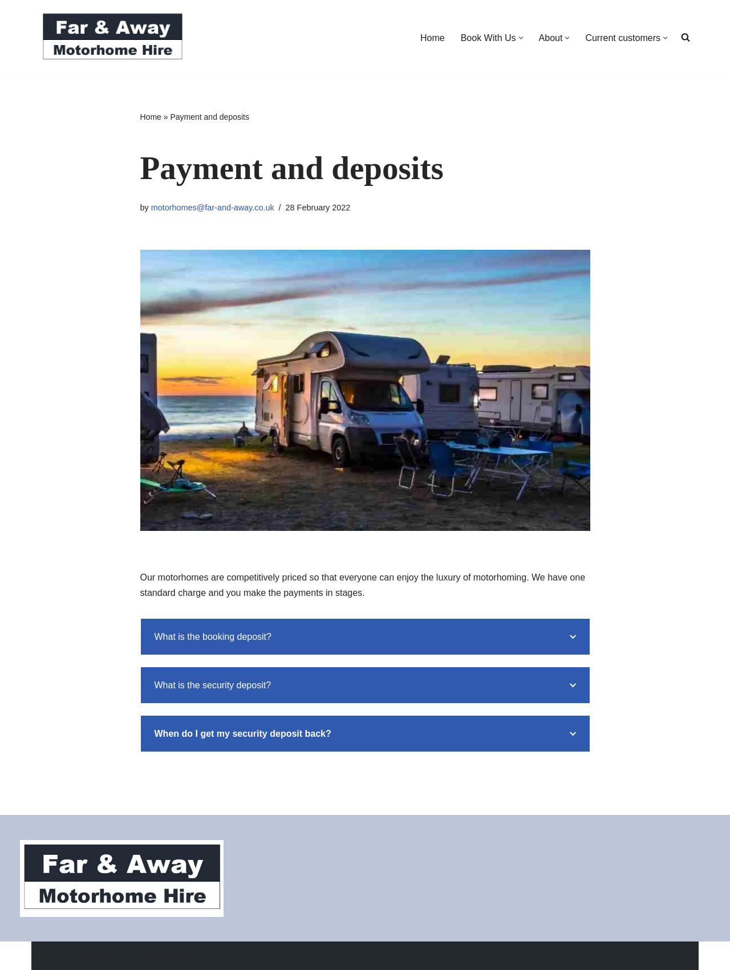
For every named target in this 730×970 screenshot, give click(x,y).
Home (432, 38)
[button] (521, 38)
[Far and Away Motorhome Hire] (112, 37)
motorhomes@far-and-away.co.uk (212, 207)
